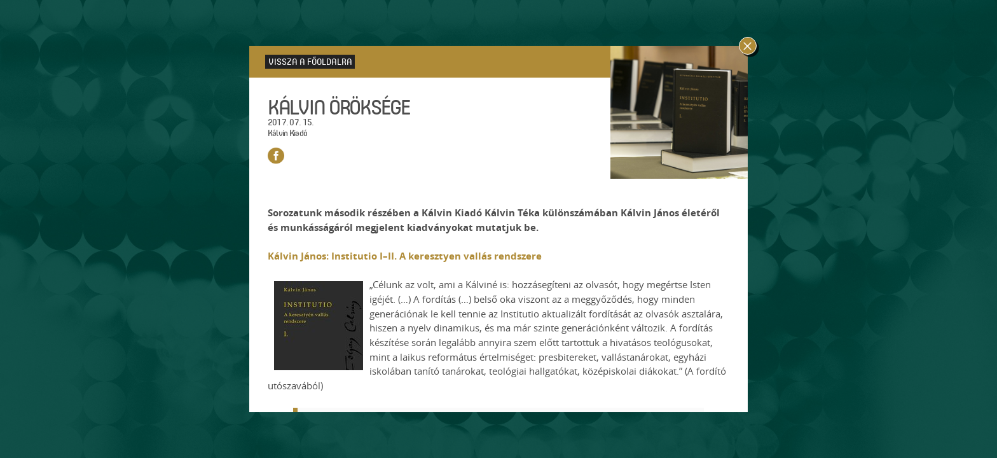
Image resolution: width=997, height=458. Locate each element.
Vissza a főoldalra (310, 61)
